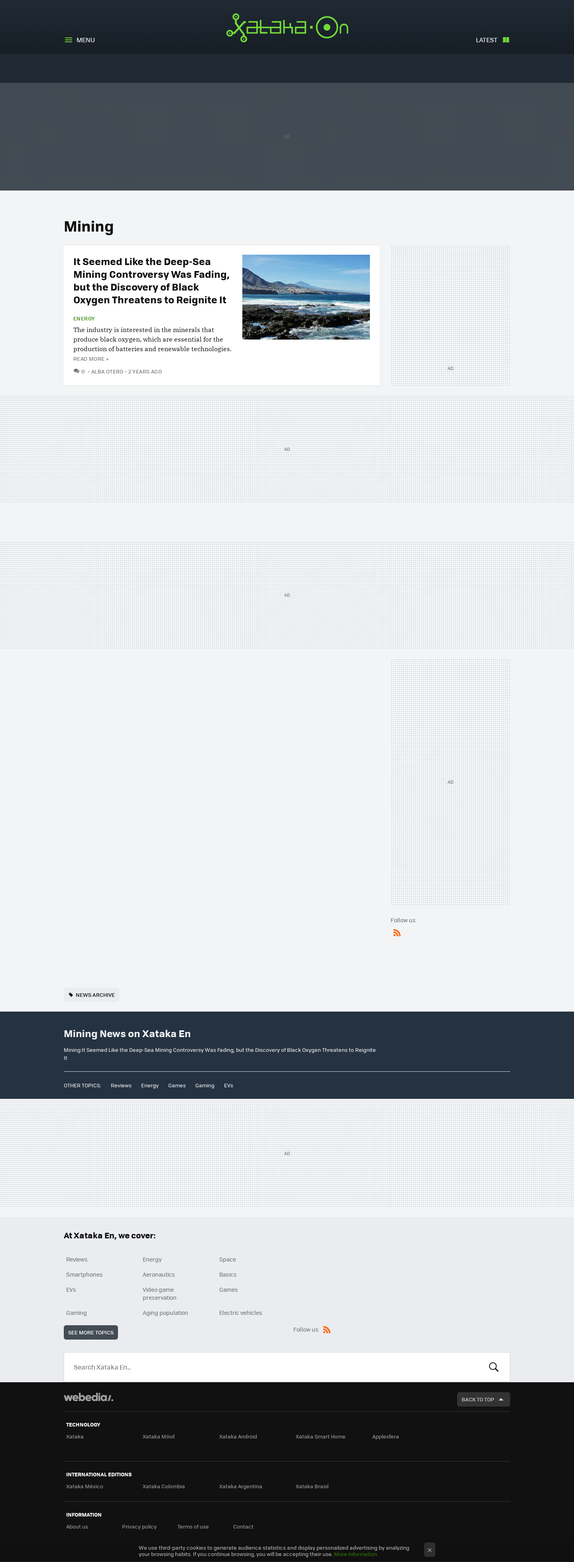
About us (77, 1526)
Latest (486, 39)
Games (177, 1085)
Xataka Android (238, 1436)
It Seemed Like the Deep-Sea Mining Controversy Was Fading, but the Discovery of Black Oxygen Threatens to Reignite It (151, 280)
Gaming (204, 1085)
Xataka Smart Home (321, 1436)
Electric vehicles (240, 1312)
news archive (95, 994)
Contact (243, 1526)
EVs (228, 1085)
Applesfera (385, 1436)
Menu (86, 39)
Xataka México (84, 1486)
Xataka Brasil (312, 1486)
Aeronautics (159, 1274)
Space (227, 1259)
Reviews (121, 1085)
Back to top (478, 1399)
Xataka (75, 1436)
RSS (397, 931)
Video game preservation (160, 1293)
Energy (83, 318)
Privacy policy (139, 1526)
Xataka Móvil (159, 1436)
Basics (228, 1274)
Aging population (165, 1312)
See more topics (91, 1332)
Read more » (90, 358)
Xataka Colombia (164, 1486)
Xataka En (287, 27)
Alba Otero (107, 371)
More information (355, 1554)
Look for (494, 1367)
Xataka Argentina (240, 1486)
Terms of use (193, 1526)
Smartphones (84, 1274)
